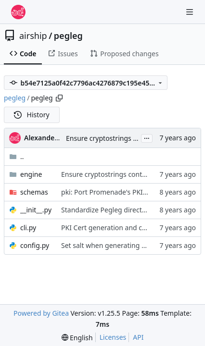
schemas (34, 192)
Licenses (113, 337)
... (147, 137)
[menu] (77, 337)
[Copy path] (59, 98)
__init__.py (35, 209)
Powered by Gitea (41, 313)
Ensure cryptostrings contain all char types (133, 138)
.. (16, 156)
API (138, 337)
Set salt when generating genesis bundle (125, 245)
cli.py (28, 227)
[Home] (18, 12)
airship (33, 35)
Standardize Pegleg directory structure (122, 209)
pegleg (68, 35)
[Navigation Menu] (190, 12)
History (32, 114)
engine (31, 174)
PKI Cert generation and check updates (122, 227)
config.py (34, 245)
